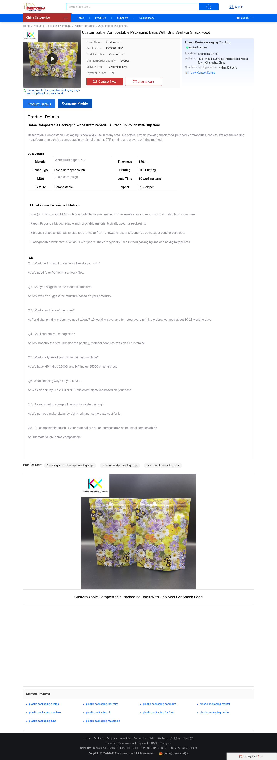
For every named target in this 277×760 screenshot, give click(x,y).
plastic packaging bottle (214, 712)
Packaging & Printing (58, 25)
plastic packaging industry (102, 703)
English (242, 18)
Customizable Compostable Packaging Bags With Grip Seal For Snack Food (53, 92)
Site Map (162, 738)
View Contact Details (203, 72)
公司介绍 (175, 738)
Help (151, 738)
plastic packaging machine (45, 712)
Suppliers (122, 17)
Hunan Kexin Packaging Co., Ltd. (207, 42)
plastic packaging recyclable (103, 720)
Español (141, 743)
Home (80, 17)
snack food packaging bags (163, 465)
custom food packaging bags (120, 465)
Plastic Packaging (84, 25)
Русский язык (126, 743)
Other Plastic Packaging (112, 25)
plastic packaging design (44, 703)
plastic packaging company (159, 703)
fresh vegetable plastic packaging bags (70, 465)
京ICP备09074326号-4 (174, 753)
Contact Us (139, 738)
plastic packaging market (215, 703)
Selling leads (147, 17)
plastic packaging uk (98, 712)
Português (166, 743)
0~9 (194, 748)
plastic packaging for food (158, 712)
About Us (125, 738)
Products (100, 17)
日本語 (153, 743)
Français (110, 743)
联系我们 (188, 738)
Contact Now (104, 81)
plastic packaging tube (42, 720)
